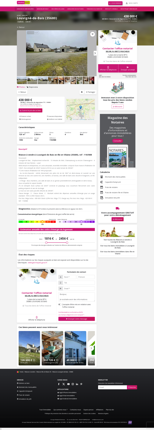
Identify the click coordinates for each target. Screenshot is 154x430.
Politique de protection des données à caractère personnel (63, 413)
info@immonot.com (98, 419)
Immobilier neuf (43, 9)
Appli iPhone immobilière (66, 392)
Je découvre (117, 106)
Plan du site (110, 410)
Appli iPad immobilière (66, 396)
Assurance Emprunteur (54, 116)
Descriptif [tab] (23, 149)
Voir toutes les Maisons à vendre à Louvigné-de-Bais (118, 241)
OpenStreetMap (82, 119)
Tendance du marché (94, 9)
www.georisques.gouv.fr (37, 262)
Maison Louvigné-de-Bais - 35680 (63, 372)
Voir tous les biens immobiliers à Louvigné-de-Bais (117, 247)
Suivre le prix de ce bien (30, 110)
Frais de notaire (109, 187)
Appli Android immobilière (67, 399)
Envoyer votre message (76, 319)
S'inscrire (132, 387)
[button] (95, 53)
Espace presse (88, 410)
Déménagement (25, 119)
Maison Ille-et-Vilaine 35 (44, 372)
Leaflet (74, 119)
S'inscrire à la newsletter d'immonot (110, 383)
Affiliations (99, 410)
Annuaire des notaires (75, 9)
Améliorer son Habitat (54, 119)
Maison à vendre (30, 372)
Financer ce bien (25, 116)
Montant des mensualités (112, 176)
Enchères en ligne (58, 9)
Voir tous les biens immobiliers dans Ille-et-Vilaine (117, 252)
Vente (21, 372)
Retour (21, 27)
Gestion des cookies (89, 413)
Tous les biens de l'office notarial (36, 306)
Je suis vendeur (115, 3)
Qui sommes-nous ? (60, 410)
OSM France (92, 119)
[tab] (21, 87)
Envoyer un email (128, 68)
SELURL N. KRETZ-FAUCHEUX (37, 296)
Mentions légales (103, 413)
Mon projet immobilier (129, 9)
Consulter (118, 141)
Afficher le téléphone (36, 318)
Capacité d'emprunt (110, 182)
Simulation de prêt (110, 197)
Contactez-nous (75, 410)
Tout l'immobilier (45, 410)
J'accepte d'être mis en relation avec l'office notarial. (76, 305)
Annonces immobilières (25, 9)
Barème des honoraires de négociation (31, 106)
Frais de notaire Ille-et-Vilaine (114, 192)
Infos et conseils (111, 9)
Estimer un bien (23, 383)
